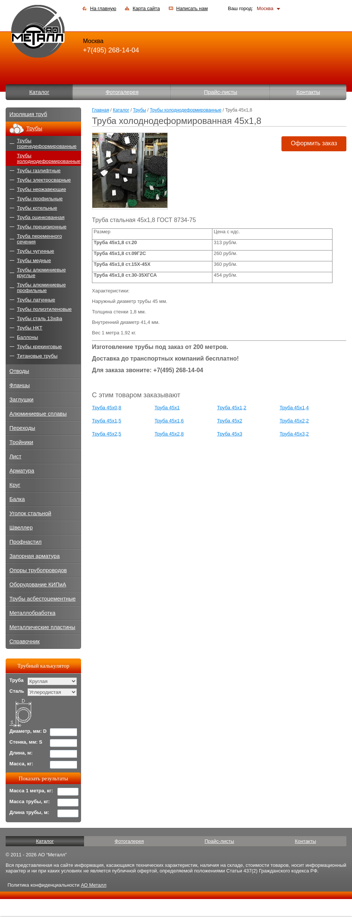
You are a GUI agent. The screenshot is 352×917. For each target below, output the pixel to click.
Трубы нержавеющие (41, 189)
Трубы (139, 110)
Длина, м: (21, 753)
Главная (100, 110)
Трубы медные (34, 260)
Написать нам (192, 8)
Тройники (21, 442)
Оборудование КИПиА (37, 584)
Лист (15, 456)
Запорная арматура (34, 556)
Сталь (16, 691)
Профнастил (25, 542)
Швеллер (21, 528)
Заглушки (21, 400)
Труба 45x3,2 (294, 434)
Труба (16, 680)
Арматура (21, 471)
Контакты (308, 92)
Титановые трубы (37, 356)
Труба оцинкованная (41, 217)
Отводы (19, 371)
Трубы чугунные (35, 251)
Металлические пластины (42, 627)
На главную (103, 8)
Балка (17, 499)
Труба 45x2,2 (294, 420)
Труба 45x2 (229, 420)
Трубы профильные (40, 198)
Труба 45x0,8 (106, 407)
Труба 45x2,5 (106, 434)
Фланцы (19, 385)
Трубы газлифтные (39, 170)
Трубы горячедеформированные (47, 143)
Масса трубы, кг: (29, 801)
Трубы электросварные (44, 180)
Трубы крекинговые (39, 346)
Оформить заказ (314, 143)
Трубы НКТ (29, 328)
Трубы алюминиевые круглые (41, 272)
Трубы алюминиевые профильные (41, 287)
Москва (265, 8)
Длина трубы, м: (29, 812)
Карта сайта (145, 8)
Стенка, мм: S (25, 742)
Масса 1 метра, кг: (31, 790)
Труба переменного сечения (39, 239)
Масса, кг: (21, 763)
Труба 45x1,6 (169, 420)
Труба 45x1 (167, 407)
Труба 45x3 (229, 434)
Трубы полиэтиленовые (44, 309)
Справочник (24, 641)
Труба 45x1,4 (294, 407)
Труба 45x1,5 (106, 420)
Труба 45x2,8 (169, 434)
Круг (14, 485)
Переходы (22, 428)
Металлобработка (32, 613)
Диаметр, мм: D (28, 731)
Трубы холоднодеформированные (185, 110)
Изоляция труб (28, 114)
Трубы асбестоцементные (42, 599)
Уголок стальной (30, 513)
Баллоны (27, 337)
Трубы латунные (36, 300)
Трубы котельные (37, 208)
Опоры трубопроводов (38, 570)
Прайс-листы (221, 92)
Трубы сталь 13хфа (39, 318)
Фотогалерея (121, 92)
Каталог (39, 92)
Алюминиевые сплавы (38, 414)
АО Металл (93, 885)
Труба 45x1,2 (231, 407)
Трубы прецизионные (41, 227)
